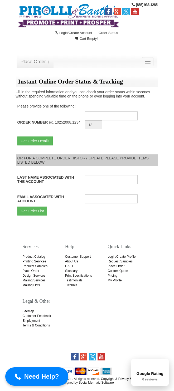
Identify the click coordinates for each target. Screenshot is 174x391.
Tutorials (71, 285)
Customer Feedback (36, 316)
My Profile (115, 280)
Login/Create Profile (122, 256)
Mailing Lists (31, 285)
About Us (71, 261)
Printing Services (34, 261)
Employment (31, 320)
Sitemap (28, 311)
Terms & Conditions (36, 325)
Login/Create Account (73, 33)
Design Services (33, 275)
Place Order (30, 271)
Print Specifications (78, 275)
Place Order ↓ (35, 61)
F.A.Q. (69, 266)
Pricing (112, 275)
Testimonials (74, 280)
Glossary (71, 271)
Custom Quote (118, 271)
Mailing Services (33, 280)
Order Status (108, 33)
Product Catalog (33, 256)
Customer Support (78, 256)
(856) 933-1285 (146, 5)
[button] (36, 376)
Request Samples (34, 266)
